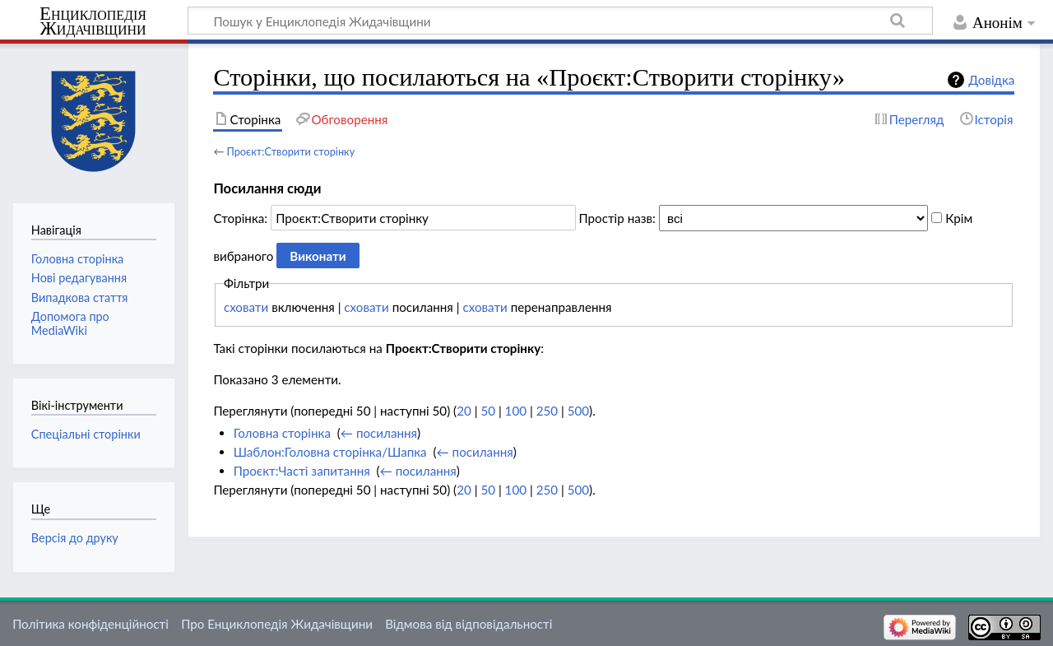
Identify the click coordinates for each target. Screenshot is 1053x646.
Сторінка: (240, 218)
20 (464, 410)
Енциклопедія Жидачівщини (92, 21)
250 (547, 410)
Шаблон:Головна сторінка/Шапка (330, 451)
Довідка (991, 79)
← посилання (379, 432)
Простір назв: (617, 218)
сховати (246, 307)
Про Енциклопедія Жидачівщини (277, 623)
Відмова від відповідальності (468, 623)
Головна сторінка (282, 432)
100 (515, 410)
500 (578, 410)
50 (487, 410)
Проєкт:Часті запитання (302, 470)
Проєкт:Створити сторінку (290, 151)
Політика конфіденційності (90, 623)
